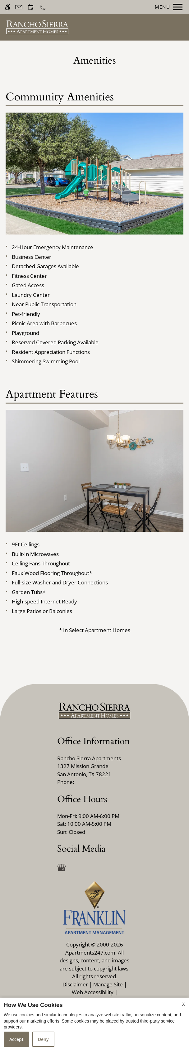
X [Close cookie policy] (183, 1004)
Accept (16, 1039)
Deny (43, 1039)
